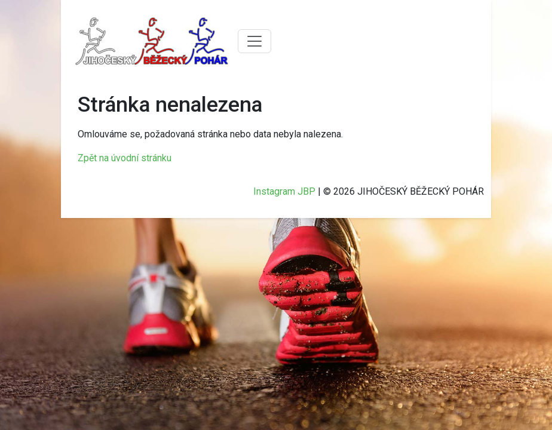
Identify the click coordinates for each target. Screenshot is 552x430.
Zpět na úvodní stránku (124, 158)
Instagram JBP (284, 191)
